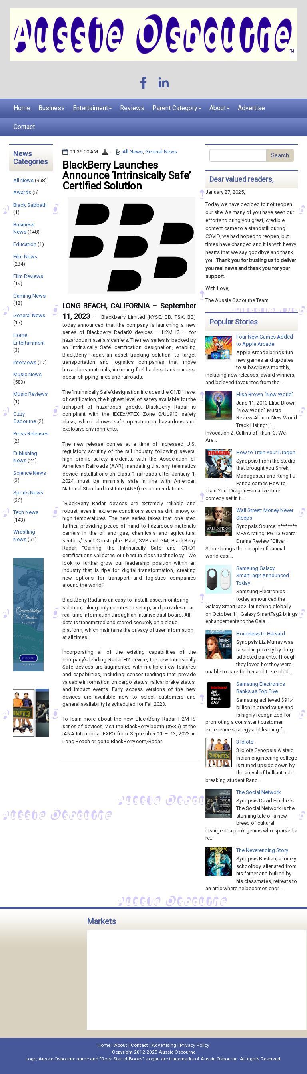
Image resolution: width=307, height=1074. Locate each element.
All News (132, 152)
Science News (29, 473)
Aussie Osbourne (177, 1052)
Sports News (28, 493)
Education (24, 244)
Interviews (24, 362)
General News (161, 152)
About (219, 108)
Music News (27, 374)
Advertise (251, 108)
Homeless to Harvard (260, 634)
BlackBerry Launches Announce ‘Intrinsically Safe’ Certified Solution (126, 175)
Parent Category (176, 108)
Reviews (132, 108)
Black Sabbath (30, 205)
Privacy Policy (194, 1045)
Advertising (164, 1045)
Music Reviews (30, 394)
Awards (22, 192)
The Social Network (258, 792)
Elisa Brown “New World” (265, 394)
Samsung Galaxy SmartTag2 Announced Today (262, 575)
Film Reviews (28, 276)
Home (22, 108)
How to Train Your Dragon (265, 452)
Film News (25, 257)
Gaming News (29, 296)
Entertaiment (92, 108)
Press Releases (30, 434)
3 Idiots (244, 742)
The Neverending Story (262, 850)
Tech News (25, 512)
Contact (24, 127)
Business (51, 108)
